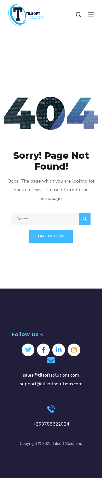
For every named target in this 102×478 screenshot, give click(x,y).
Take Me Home (51, 236)
